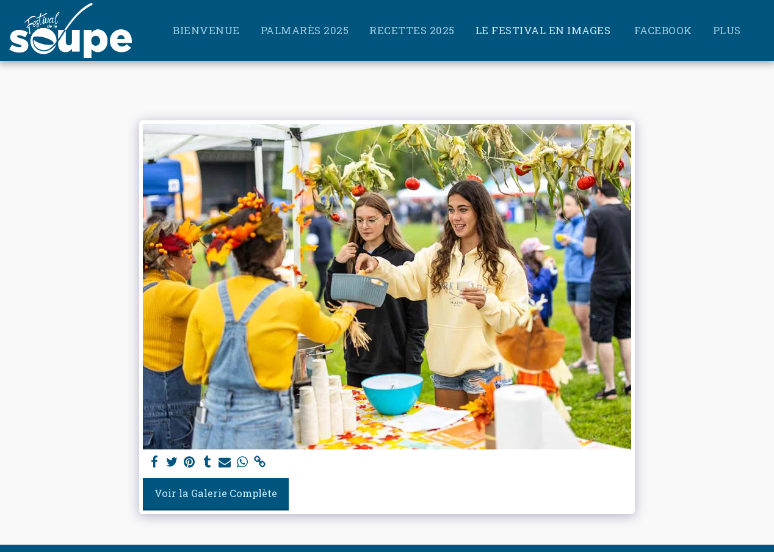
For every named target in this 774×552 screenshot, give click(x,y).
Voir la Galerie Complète (215, 493)
